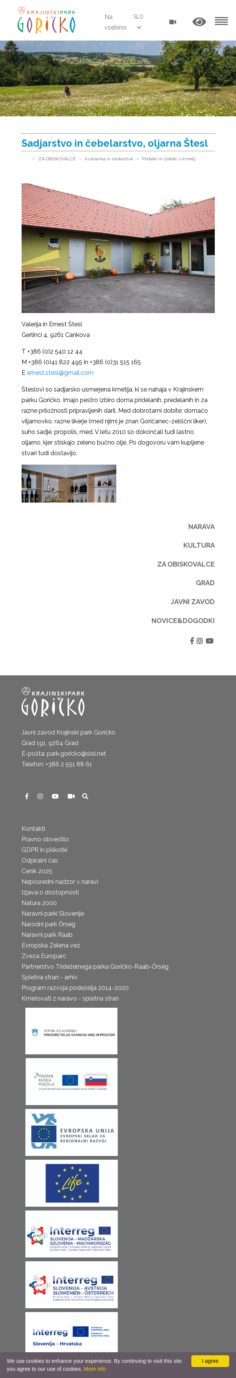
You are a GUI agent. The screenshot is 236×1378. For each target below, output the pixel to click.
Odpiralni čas (40, 860)
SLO (138, 17)
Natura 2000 (39, 903)
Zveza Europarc (44, 956)
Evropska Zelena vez (51, 945)
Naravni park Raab (47, 934)
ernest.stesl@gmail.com (60, 372)
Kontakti (33, 828)
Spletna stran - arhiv (50, 977)
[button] (199, 22)
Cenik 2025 (37, 871)
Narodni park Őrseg (48, 924)
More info (95, 1369)
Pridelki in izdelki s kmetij (168, 158)
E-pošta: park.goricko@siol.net (64, 753)
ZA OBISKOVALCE (57, 158)
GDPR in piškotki (44, 849)
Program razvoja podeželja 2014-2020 (75, 987)
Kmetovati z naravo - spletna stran (70, 998)
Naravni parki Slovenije (53, 913)
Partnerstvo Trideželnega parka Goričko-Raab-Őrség (95, 966)
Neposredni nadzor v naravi (60, 881)
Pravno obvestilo (45, 839)
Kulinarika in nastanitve (109, 158)
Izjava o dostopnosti (50, 892)
